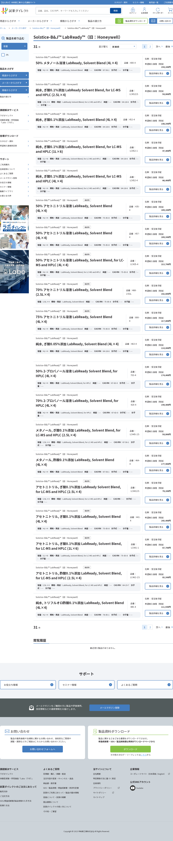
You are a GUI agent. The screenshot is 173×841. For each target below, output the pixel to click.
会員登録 (144, 13)
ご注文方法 (4, 796)
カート (170, 13)
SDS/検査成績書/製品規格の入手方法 (15, 800)
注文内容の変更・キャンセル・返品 (58, 778)
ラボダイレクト (6, 115)
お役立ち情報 (5, 182)
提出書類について (50, 802)
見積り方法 (4, 805)
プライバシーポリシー (102, 787)
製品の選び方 (95, 21)
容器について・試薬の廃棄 (54, 797)
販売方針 (3, 791)
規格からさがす (68, 21)
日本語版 (152, 773)
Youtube (139, 788)
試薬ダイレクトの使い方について (57, 806)
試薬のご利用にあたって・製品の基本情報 (61, 792)
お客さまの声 (5, 195)
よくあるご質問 (6, 173)
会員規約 (97, 783)
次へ (158, 46)
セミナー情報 (138, 2)
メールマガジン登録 (8, 178)
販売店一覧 (153, 2)
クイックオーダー (158, 13)
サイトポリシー (99, 792)
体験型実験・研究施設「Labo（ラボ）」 (9, 121)
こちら (144, 754)
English (161, 773)
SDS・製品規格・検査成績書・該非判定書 (61, 787)
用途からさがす (8, 21)
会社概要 (97, 773)
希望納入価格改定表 (8, 145)
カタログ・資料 (120, 2)
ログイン (132, 13)
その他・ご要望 (49, 811)
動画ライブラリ (6, 191)
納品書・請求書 (49, 783)
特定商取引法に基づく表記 (104, 778)
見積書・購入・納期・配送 (54, 773)
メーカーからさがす (38, 21)
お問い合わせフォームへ (42, 749)
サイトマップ (98, 797)
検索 (115, 10)
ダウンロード (130, 749)
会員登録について (7, 169)
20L (7, 54)
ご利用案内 (168, 2)
